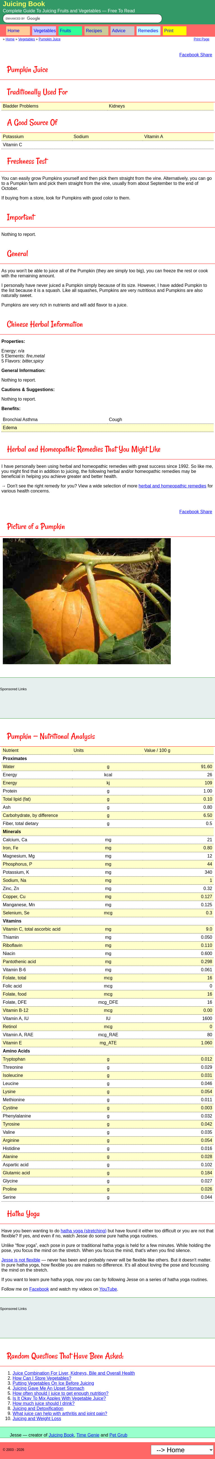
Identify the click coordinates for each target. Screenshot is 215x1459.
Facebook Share (195, 54)
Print (169, 30)
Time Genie (87, 1435)
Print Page (201, 39)
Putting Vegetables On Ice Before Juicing (53, 1383)
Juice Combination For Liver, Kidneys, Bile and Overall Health (74, 1373)
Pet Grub (118, 1435)
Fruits (65, 30)
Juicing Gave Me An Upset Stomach (48, 1388)
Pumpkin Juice (49, 39)
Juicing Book (24, 4)
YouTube (108, 1289)
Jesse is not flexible (20, 1260)
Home (14, 30)
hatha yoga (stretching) (84, 1230)
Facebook (39, 1289)
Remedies (148, 30)
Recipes (94, 30)
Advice (118, 30)
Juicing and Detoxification (38, 1408)
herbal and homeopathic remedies (172, 486)
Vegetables (45, 30)
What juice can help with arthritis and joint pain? (60, 1413)
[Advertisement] (107, 703)
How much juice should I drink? (43, 1403)
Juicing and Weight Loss (37, 1418)
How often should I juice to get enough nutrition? (60, 1393)
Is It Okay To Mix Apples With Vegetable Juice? (59, 1398)
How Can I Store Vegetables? (42, 1378)
